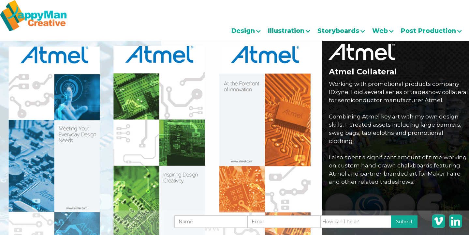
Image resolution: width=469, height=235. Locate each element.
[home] (33, 15)
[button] (249, 31)
